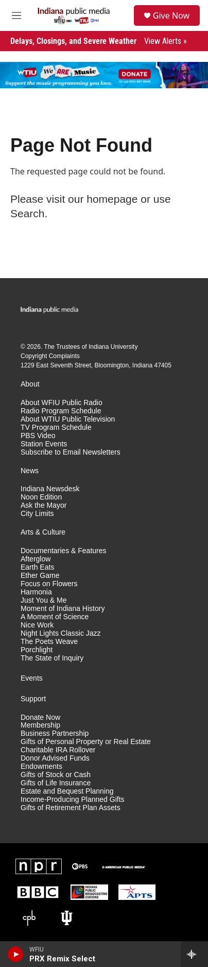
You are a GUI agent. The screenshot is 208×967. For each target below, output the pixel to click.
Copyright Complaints (50, 356)
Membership (40, 725)
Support (33, 699)
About (30, 384)
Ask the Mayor (43, 505)
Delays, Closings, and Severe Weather (98, 41)
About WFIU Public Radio (61, 403)
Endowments (41, 766)
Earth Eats (37, 567)
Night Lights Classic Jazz (61, 633)
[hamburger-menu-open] (16, 15)
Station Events (44, 444)
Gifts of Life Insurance (56, 783)
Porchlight (37, 650)
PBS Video (38, 436)
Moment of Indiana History (63, 609)
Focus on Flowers (49, 584)
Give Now (171, 15)
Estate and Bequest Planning (67, 791)
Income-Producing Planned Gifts (73, 799)
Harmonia (36, 592)
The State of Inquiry (52, 658)
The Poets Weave (49, 642)
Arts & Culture (43, 532)
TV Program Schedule (56, 427)
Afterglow (35, 559)
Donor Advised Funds (55, 758)
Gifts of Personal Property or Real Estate (86, 742)
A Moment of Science (55, 617)
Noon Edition (41, 497)
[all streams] (194, 954)
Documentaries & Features (64, 551)
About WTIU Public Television (68, 419)
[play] (15, 954)
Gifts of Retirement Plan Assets (70, 808)
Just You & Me (44, 600)
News (30, 471)
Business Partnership (55, 733)
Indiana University (113, 346)
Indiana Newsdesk (50, 489)
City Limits (37, 514)
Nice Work (37, 625)
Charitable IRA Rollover (58, 750)
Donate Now (40, 717)
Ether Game (40, 575)
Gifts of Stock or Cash (56, 775)
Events (32, 678)
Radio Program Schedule (61, 411)
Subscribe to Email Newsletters (70, 452)
